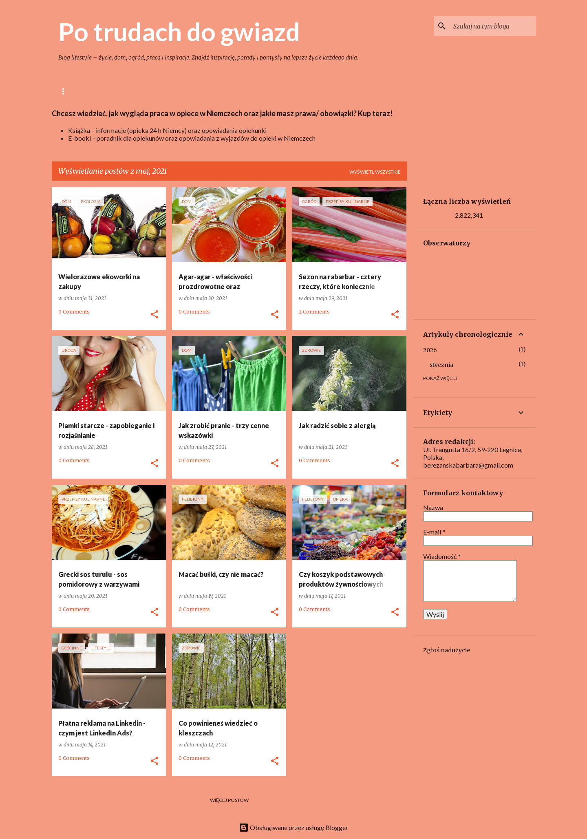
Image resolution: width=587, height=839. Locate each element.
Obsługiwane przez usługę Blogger (293, 827)
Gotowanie (158, 91)
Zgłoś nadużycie (446, 650)
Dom (198, 91)
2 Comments (314, 312)
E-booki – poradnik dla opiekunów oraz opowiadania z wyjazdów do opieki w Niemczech (192, 138)
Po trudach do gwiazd (179, 31)
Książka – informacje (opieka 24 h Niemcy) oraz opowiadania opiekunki (167, 130)
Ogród (232, 91)
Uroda (310, 91)
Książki (347, 91)
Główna (70, 91)
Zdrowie (271, 91)
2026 (430, 350)
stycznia (441, 365)
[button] (154, 314)
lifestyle (111, 91)
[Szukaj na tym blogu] (493, 26)
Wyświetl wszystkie (375, 172)
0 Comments (74, 312)
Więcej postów (229, 800)
